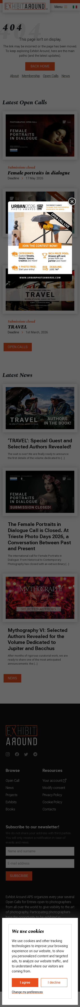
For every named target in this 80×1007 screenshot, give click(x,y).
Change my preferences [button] (27, 992)
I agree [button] (25, 982)
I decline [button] (54, 982)
